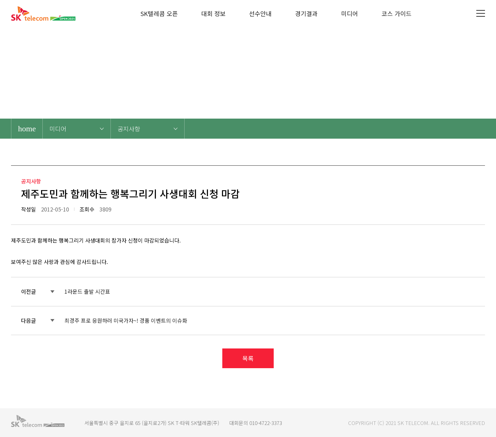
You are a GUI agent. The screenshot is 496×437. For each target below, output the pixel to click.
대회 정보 (213, 13)
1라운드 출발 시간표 (87, 291)
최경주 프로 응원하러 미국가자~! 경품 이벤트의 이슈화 (125, 320)
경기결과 (306, 13)
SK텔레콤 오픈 (159, 13)
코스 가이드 (397, 13)
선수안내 (260, 13)
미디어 (349, 13)
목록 (248, 358)
